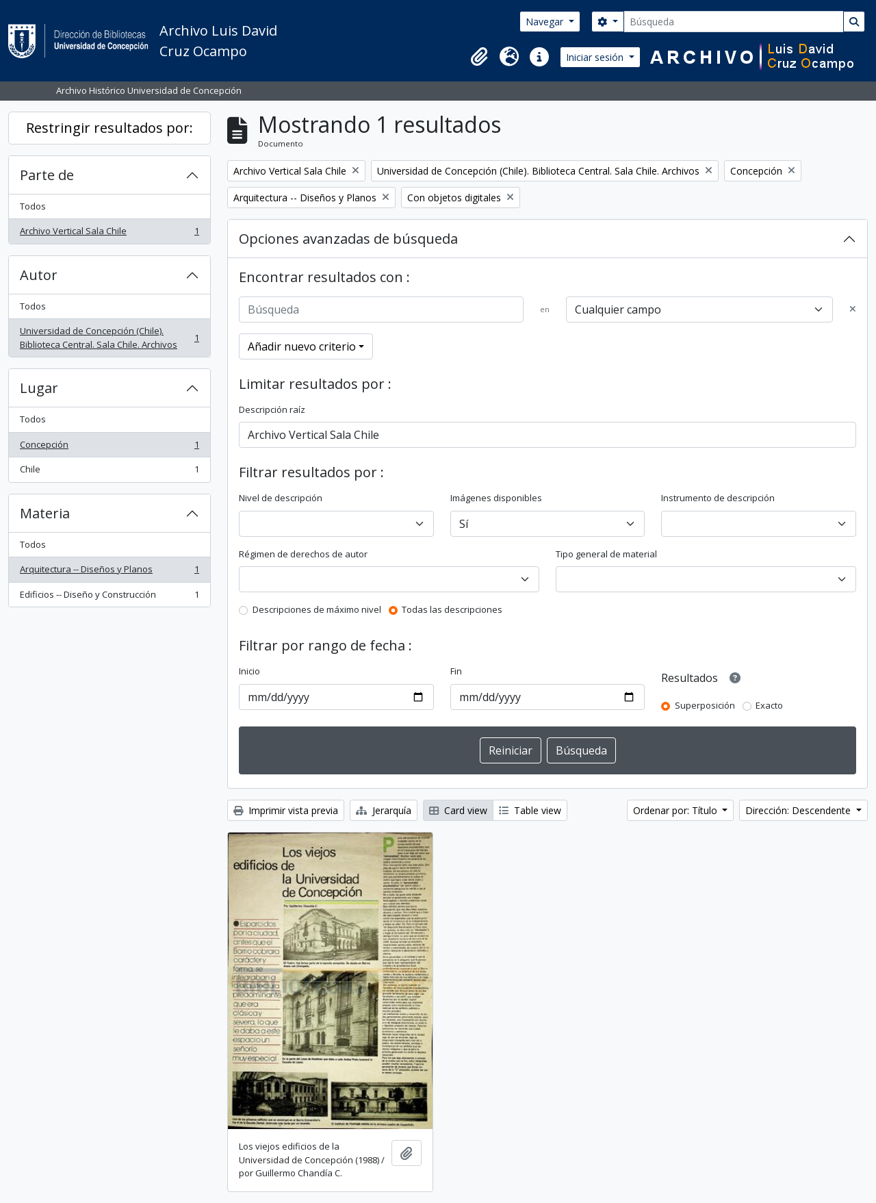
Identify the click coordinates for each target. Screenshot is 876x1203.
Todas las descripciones (452, 609)
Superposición (705, 705)
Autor (38, 275)
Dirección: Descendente (799, 810)
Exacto (769, 705)
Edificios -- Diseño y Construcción (109, 597)
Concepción (109, 447)
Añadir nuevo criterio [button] (302, 346)
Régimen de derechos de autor (303, 554)
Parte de (47, 175)
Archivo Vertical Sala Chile (109, 234)
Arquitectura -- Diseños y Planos (109, 572)
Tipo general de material (606, 554)
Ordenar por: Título (676, 810)
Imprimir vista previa (285, 810)
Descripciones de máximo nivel (317, 609)
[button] (479, 57)
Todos (33, 206)
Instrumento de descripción (718, 498)
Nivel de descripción (280, 498)
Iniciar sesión (596, 57)
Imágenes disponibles (496, 498)
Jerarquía (383, 810)
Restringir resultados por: (109, 127)
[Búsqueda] (733, 21)
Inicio (249, 671)
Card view (458, 810)
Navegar (546, 21)
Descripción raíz (272, 409)
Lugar (39, 388)
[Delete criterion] (852, 309)
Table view (530, 810)
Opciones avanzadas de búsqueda (348, 238)
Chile (109, 472)
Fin (456, 671)
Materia (45, 513)
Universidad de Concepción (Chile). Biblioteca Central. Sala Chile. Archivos (109, 338)
